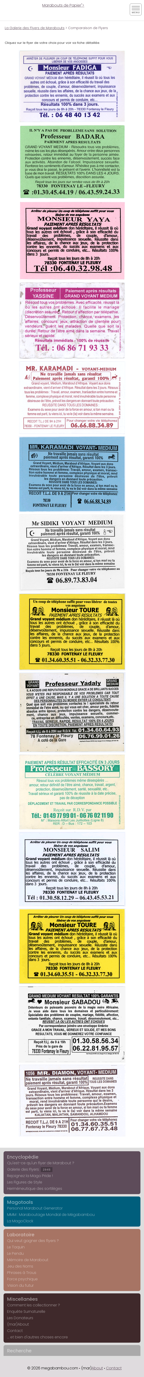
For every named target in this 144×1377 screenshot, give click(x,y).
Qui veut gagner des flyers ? (33, 1240)
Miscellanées (22, 1299)
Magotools (20, 1202)
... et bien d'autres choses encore (37, 1337)
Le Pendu (15, 1253)
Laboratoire (20, 1234)
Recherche (19, 1350)
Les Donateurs (20, 1318)
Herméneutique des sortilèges (34, 1188)
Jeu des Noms (20, 1266)
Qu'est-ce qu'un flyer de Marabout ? (40, 1163)
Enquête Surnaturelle (26, 1311)
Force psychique (22, 1279)
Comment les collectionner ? (33, 1305)
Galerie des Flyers (29, 1169)
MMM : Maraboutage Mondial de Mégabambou (51, 1214)
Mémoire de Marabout (27, 1260)
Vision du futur (20, 1285)
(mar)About (18, 1324)
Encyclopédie (22, 1157)
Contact (15, 1330)
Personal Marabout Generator (35, 1208)
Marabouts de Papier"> (63, 5)
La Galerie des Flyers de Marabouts (35, 28)
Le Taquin (16, 1247)
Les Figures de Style (24, 1182)
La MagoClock (20, 1221)
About (97, 1368)
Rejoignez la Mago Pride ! (30, 1175)
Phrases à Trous (21, 1272)
